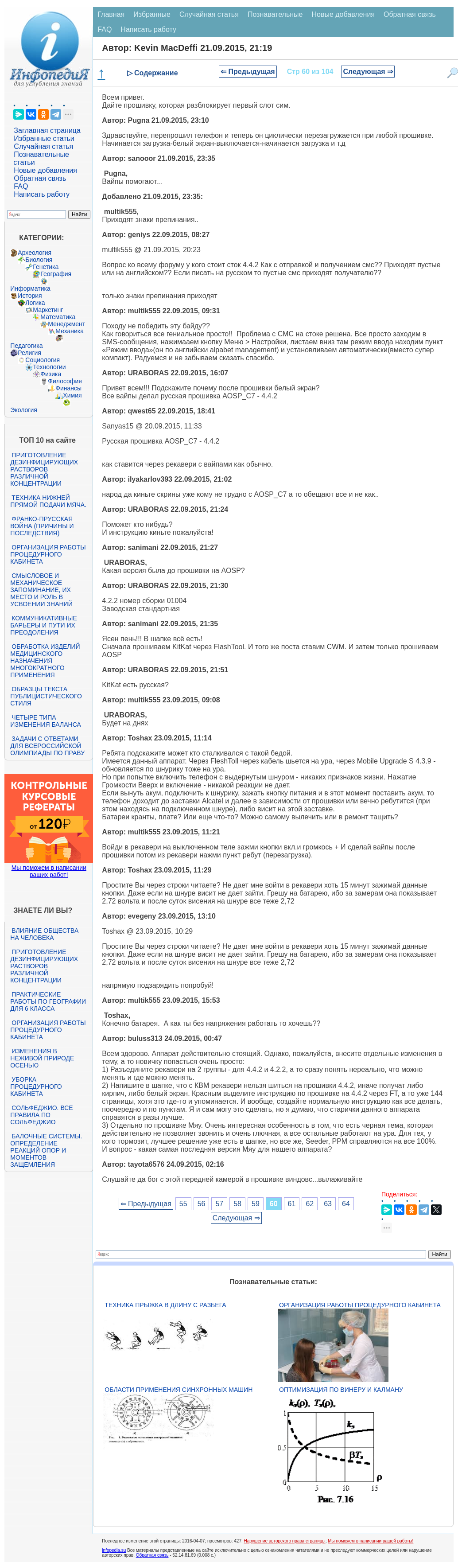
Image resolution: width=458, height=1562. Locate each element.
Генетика (45, 266)
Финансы (68, 388)
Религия (29, 352)
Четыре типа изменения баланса (45, 721)
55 (183, 1204)
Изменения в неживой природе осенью (42, 1058)
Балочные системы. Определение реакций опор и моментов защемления (46, 1150)
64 (346, 1204)
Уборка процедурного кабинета (36, 1086)
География (55, 273)
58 (237, 1204)
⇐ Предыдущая (248, 71)
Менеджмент (66, 323)
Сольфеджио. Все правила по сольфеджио (41, 1115)
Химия (72, 395)
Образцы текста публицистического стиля (46, 696)
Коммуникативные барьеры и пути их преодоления (43, 625)
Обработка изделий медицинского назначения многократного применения (45, 660)
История (30, 295)
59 (256, 1204)
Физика (50, 374)
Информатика (30, 288)
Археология (34, 252)
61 (292, 1204)
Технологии (49, 366)
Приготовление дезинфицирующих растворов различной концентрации (44, 469)
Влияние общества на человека (44, 934)
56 (202, 1204)
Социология (42, 359)
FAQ (21, 186)
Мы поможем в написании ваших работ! (49, 871)
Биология (38, 259)
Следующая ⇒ (368, 71)
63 (328, 1204)
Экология (23, 409)
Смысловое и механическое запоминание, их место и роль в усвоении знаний (41, 590)
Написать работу (42, 194)
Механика (69, 331)
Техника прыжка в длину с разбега (165, 1305)
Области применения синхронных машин (178, 1389)
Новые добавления (45, 170)
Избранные (152, 14)
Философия (65, 381)
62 (310, 1204)
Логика (35, 302)
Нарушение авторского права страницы (285, 1541)
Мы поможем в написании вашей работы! (370, 1541)
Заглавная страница (47, 130)
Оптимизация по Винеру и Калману (341, 1389)
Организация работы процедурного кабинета (47, 554)
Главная (110, 14)
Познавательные (275, 14)
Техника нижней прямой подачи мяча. (48, 501)
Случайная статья (43, 146)
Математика (57, 316)
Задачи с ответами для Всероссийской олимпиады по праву (47, 745)
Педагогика (26, 345)
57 (219, 1204)
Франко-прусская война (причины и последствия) (42, 526)
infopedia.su (114, 1550)
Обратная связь (40, 178)
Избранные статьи (44, 138)
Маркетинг (48, 309)
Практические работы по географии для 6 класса (48, 1001)
